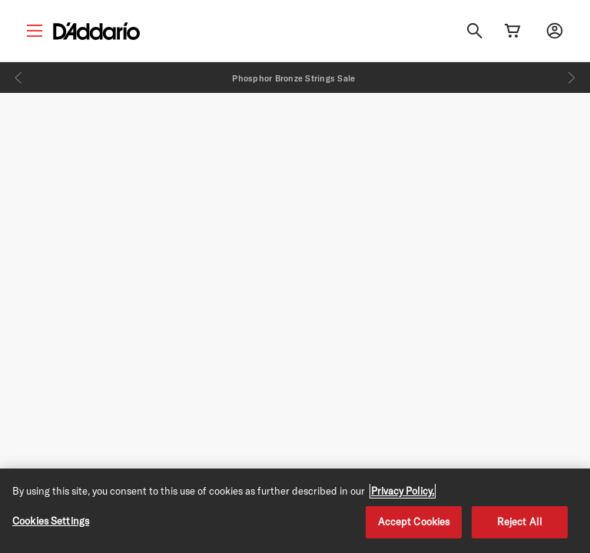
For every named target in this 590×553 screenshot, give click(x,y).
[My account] (554, 30)
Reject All (519, 521)
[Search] (475, 31)
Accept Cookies (414, 521)
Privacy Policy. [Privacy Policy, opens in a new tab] (402, 491)
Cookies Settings (50, 521)
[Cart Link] (512, 31)
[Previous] (18, 77)
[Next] (571, 77)
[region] (295, 511)
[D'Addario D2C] (96, 31)
